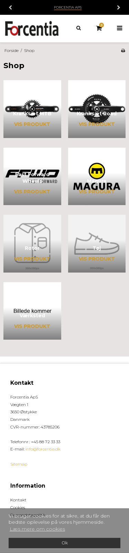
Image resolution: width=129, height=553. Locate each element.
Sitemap (18, 464)
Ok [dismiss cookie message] (65, 542)
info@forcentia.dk (43, 448)
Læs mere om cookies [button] (37, 529)
